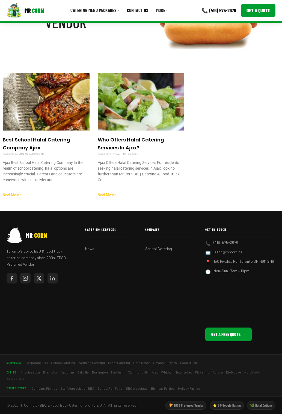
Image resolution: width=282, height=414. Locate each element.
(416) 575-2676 (225, 242)
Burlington (100, 372)
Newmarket (183, 372)
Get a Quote (258, 10)
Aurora (218, 372)
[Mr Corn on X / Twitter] (39, 278)
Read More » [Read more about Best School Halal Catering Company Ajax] (12, 194)
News (89, 248)
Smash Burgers (165, 362)
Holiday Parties (189, 388)
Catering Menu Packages (94, 10)
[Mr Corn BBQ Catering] (25, 10)
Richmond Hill (138, 372)
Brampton (50, 372)
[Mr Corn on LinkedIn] (53, 278)
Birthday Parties (163, 388)
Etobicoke (233, 372)
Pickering (202, 372)
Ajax (155, 372)
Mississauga (30, 372)
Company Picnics (44, 388)
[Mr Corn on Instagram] (25, 278)
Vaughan (67, 372)
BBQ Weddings (137, 388)
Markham (117, 372)
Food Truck (188, 362)
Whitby (166, 372)
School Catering (158, 248)
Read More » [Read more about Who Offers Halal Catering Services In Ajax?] (107, 194)
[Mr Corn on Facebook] (12, 278)
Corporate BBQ (37, 362)
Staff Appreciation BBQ (77, 388)
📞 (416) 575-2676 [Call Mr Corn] (218, 10)
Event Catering (119, 362)
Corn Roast (141, 362)
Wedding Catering (91, 362)
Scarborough (16, 378)
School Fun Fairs (110, 388)
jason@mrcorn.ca (227, 252)
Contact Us (138, 10)
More (162, 10)
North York (252, 372)
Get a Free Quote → (228, 334)
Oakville (83, 372)
